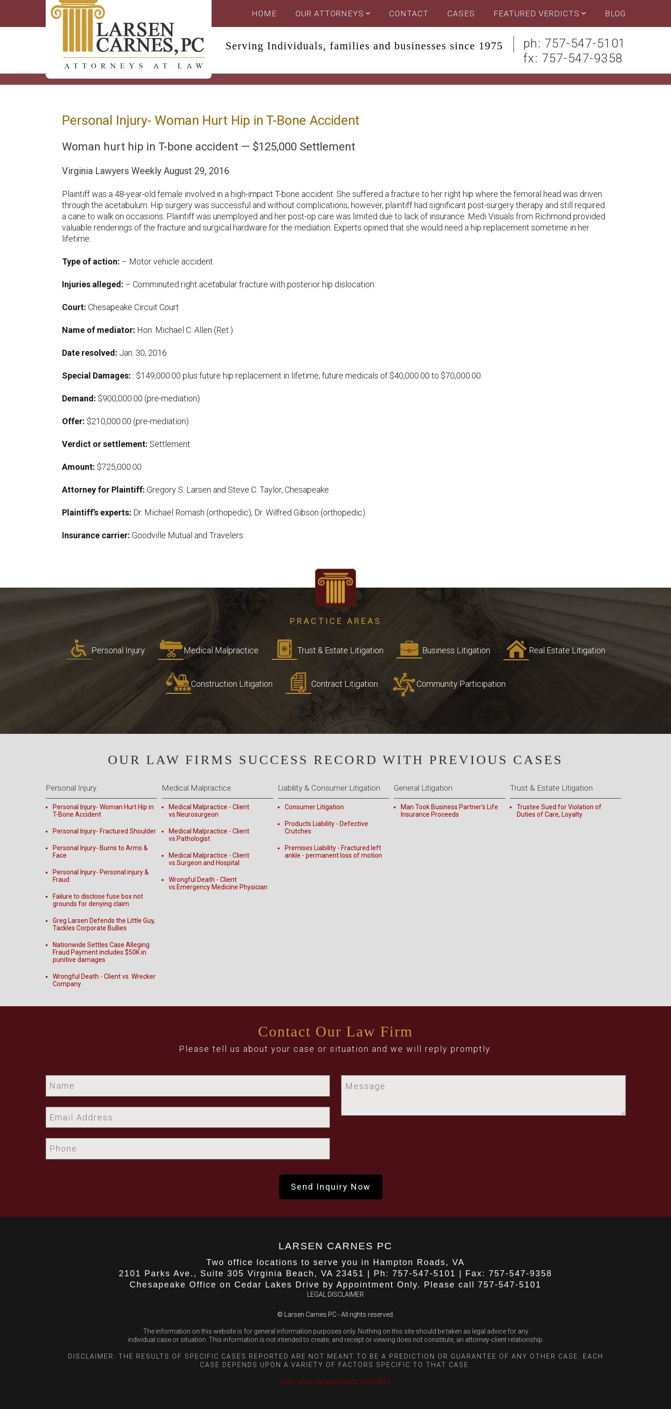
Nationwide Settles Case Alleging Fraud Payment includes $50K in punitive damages (101, 952)
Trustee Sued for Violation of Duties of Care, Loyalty (559, 810)
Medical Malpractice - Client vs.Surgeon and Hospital (209, 859)
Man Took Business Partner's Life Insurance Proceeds (449, 810)
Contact (409, 13)
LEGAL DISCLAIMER (335, 1294)
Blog (615, 13)
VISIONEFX (375, 1381)
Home (264, 13)
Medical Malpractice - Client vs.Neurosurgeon (209, 810)
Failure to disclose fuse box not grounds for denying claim (98, 900)
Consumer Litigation (314, 807)
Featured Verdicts (536, 13)
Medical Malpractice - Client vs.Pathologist (209, 834)
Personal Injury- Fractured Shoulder (104, 831)
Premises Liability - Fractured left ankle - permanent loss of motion (333, 851)
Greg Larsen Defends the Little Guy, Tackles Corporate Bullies (104, 924)
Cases (461, 13)
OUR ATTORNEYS (329, 13)
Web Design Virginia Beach (319, 1381)
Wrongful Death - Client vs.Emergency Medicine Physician (218, 883)
